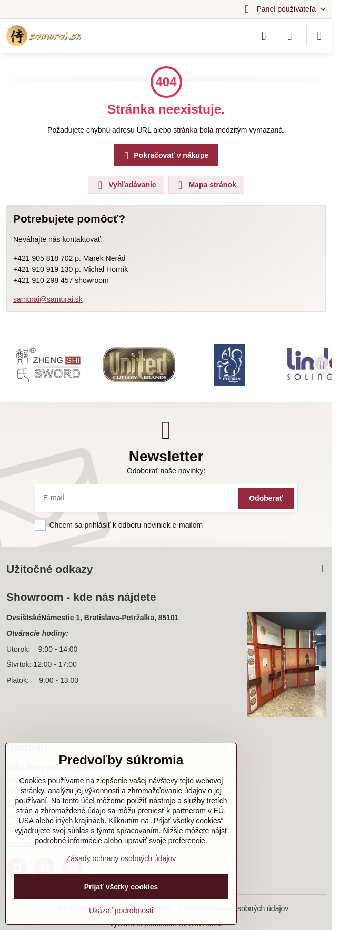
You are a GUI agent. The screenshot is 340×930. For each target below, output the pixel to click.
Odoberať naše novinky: (166, 471)
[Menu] (319, 35)
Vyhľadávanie (125, 185)
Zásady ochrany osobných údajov (121, 858)
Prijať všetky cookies (121, 887)
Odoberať (266, 498)
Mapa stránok (205, 185)
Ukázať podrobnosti (121, 910)
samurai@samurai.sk (48, 299)
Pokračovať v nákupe (164, 155)
